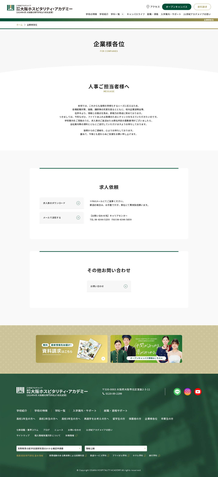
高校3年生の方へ (71, 418)
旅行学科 (153, 455)
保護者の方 (135, 418)
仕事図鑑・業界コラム (27, 429)
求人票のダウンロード (61, 203)
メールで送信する (61, 217)
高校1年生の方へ (26, 418)
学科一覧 (60, 410)
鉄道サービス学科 (98, 455)
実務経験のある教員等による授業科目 (66, 455)
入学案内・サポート (85, 410)
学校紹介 (22, 410)
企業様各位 (151, 418)
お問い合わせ (109, 286)
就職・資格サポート (116, 410)
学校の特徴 (41, 410)
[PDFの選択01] (49, 448)
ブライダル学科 (119, 455)
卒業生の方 (167, 418)
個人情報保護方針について (48, 435)
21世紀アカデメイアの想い (99, 429)
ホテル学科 (138, 455)
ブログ (46, 429)
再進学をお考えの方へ (96, 418)
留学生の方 (119, 418)
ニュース (58, 429)
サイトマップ (23, 435)
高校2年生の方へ (48, 418)
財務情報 (70, 435)
